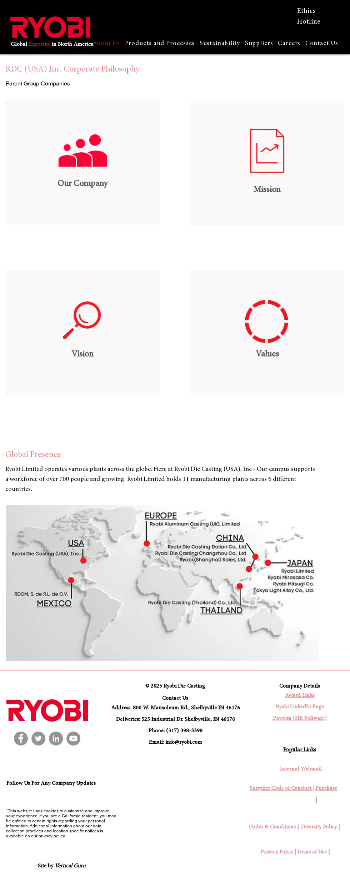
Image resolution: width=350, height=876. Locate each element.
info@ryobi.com (183, 742)
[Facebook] (21, 738)
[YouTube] (73, 738)
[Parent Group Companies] (38, 83)
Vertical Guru (70, 866)
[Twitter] (38, 738)
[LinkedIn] (56, 738)
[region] (82, 162)
